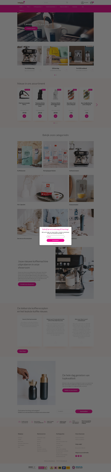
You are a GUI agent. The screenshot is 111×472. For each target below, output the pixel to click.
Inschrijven (55, 240)
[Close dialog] (2, 229)
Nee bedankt (55, 243)
